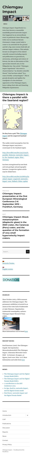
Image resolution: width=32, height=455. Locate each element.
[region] (16, 18)
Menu (5, 24)
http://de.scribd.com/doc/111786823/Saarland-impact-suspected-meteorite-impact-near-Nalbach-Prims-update (15, 179)
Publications (6, 423)
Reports (5, 432)
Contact (5, 440)
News (4, 436)
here (26, 331)
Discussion (6, 428)
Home (4, 411)
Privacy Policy (7, 444)
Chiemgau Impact (12, 9)
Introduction (6, 415)
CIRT (4, 419)
